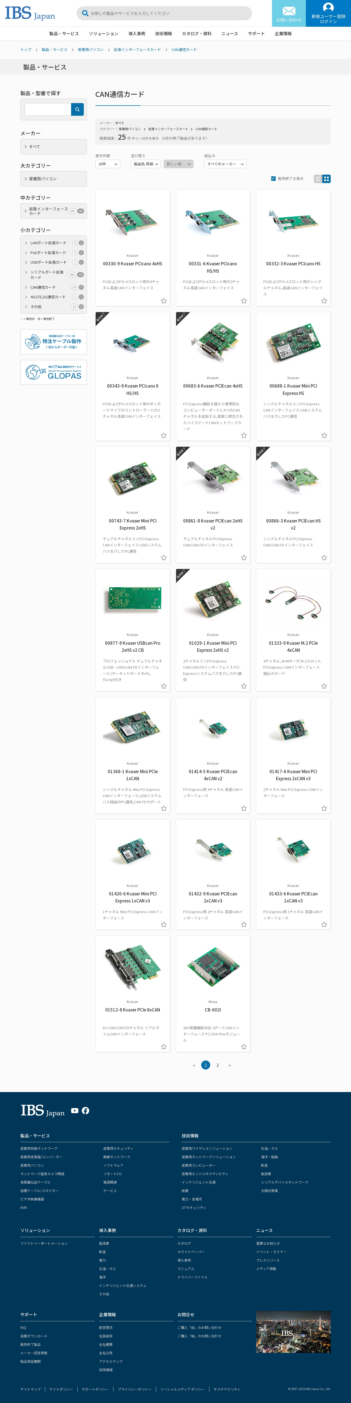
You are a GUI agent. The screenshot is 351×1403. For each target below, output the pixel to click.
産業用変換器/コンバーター (41, 1156)
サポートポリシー (95, 1389)
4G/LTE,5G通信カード (57, 297)
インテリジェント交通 (199, 1182)
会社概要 (106, 1344)
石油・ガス (269, 1148)
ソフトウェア (113, 1165)
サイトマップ (30, 1389)
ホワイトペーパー (191, 1251)
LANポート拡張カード (57, 243)
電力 (102, 1260)
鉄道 (264, 1165)
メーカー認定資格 (33, 1352)
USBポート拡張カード (57, 262)
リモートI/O (112, 1173)
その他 (57, 307)
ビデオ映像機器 (32, 1199)
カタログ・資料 (197, 33)
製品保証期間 (30, 1361)
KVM (23, 1207)
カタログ (184, 1243)
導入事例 (136, 33)
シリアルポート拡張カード (57, 274)
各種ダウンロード (33, 1335)
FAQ (23, 1327)
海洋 (102, 1277)
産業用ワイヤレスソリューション (207, 1148)
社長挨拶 (106, 1335)
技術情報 (163, 33)
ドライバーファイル (192, 1277)
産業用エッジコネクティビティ (205, 1173)
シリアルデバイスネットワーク (284, 1182)
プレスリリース (268, 1260)
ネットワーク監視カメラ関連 (42, 1173)
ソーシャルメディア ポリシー (182, 1389)
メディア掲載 (266, 1268)
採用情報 (106, 1369)
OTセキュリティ (194, 1207)
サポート (256, 33)
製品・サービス (64, 33)
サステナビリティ (227, 1389)
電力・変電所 (192, 1199)
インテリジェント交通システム (122, 1285)
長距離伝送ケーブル (35, 1182)
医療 (185, 1190)
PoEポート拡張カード (57, 252)
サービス (110, 1190)
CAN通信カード (184, 49)
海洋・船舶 (269, 1156)
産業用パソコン (91, 49)
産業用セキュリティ (118, 1148)
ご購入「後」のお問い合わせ (199, 1335)
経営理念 (106, 1327)
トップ (25, 49)
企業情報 (283, 33)
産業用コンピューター (199, 1165)
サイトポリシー (61, 1389)
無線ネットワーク (116, 1156)
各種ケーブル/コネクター (39, 1190)
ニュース (229, 33)
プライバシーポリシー (135, 1389)
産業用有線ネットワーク (39, 1148)
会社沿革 (106, 1352)
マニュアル (185, 1268)
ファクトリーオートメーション (44, 1243)
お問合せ (185, 1314)
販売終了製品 (30, 1344)
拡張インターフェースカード (137, 49)
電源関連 (110, 1182)
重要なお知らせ (268, 1243)
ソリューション (104, 33)
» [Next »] (230, 1065)
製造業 (266, 1173)
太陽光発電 (269, 1190)
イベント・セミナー (271, 1251)
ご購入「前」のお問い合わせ (199, 1327)
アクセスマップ (110, 1361)
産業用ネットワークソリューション (209, 1156)
